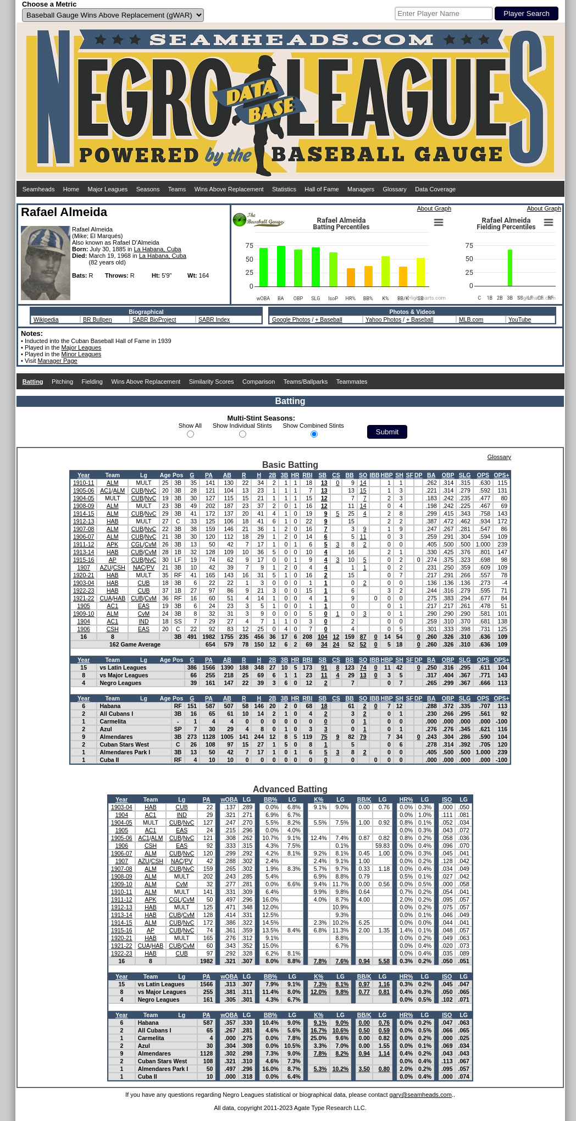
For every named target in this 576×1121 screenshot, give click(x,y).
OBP (448, 475)
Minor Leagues (82, 354)
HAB (113, 521)
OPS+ (501, 475)
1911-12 (84, 544)
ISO (447, 799)
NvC (150, 490)
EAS (143, 606)
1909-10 (84, 613)
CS (336, 475)
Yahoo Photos (383, 319)
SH (399, 475)
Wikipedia (46, 319)
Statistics (284, 189)
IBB (375, 475)
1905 (83, 606)
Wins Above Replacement (229, 189)
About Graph (434, 208)
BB (349, 475)
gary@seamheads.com (421, 1094)
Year (83, 475)
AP (113, 559)
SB (323, 475)
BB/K (364, 799)
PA (209, 475)
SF (409, 475)
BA (431, 475)
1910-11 (84, 482)
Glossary (394, 189)
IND (143, 621)
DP (418, 475)
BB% (271, 799)
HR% (406, 799)
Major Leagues (108, 189)
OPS (483, 475)
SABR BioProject (154, 319)
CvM (151, 544)
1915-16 (84, 559)
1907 (83, 567)
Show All (190, 425)
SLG (465, 475)
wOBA (229, 799)
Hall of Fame (321, 189)
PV (150, 567)
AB (227, 475)
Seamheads (39, 189)
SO (363, 475)
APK (112, 544)
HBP (387, 475)
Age (165, 475)
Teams (177, 189)
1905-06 (84, 490)
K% (318, 799)
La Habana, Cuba (157, 249)
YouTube (519, 319)
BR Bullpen (97, 319)
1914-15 (84, 513)
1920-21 (84, 575)
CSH (119, 567)
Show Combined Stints (313, 425)
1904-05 (84, 498)
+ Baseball (328, 319)
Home (71, 189)
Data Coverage (435, 189)
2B (272, 475)
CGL (137, 544)
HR (295, 475)
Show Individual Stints (242, 425)
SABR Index (214, 319)
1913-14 (84, 552)
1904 (83, 621)
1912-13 (84, 521)
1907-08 (84, 529)
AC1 (105, 490)
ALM (113, 482)
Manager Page (57, 360)
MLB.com (471, 319)
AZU (106, 567)
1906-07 (84, 536)
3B (284, 475)
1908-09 (84, 505)
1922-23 (84, 590)
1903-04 (84, 582)
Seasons (148, 189)
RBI (307, 475)
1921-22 (84, 598)
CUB (137, 490)
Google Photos (291, 319)
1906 (83, 629)
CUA (105, 598)
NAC (139, 567)
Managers (360, 189)
